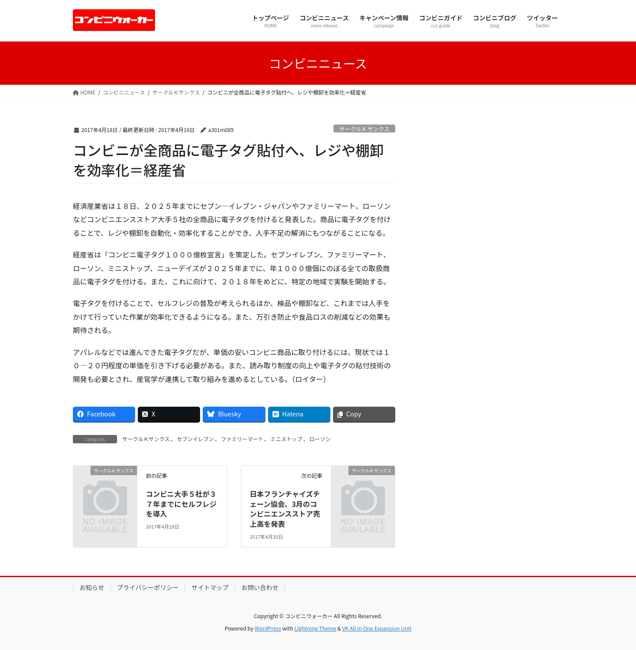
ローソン (319, 438)
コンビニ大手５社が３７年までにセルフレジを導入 (181, 503)
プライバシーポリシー (148, 587)
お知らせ (92, 587)
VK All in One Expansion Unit (377, 628)
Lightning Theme (315, 628)
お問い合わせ (259, 587)
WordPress (268, 628)
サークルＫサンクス (364, 129)
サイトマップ (209, 587)
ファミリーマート (242, 438)
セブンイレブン (195, 438)
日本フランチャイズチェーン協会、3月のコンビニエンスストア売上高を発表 (285, 508)
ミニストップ (286, 438)
